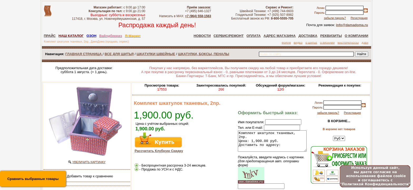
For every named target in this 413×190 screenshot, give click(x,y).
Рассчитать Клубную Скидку (159, 151)
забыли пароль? (335, 18)
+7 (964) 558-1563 (198, 16)
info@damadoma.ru (352, 25)
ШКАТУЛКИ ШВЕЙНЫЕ (155, 54)
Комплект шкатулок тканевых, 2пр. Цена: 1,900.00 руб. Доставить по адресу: (268, 143)
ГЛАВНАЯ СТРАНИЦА (84, 54)
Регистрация (359, 18)
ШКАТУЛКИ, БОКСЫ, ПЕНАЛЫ (203, 54)
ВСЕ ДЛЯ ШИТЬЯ (119, 54)
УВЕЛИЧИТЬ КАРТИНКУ (89, 162)
